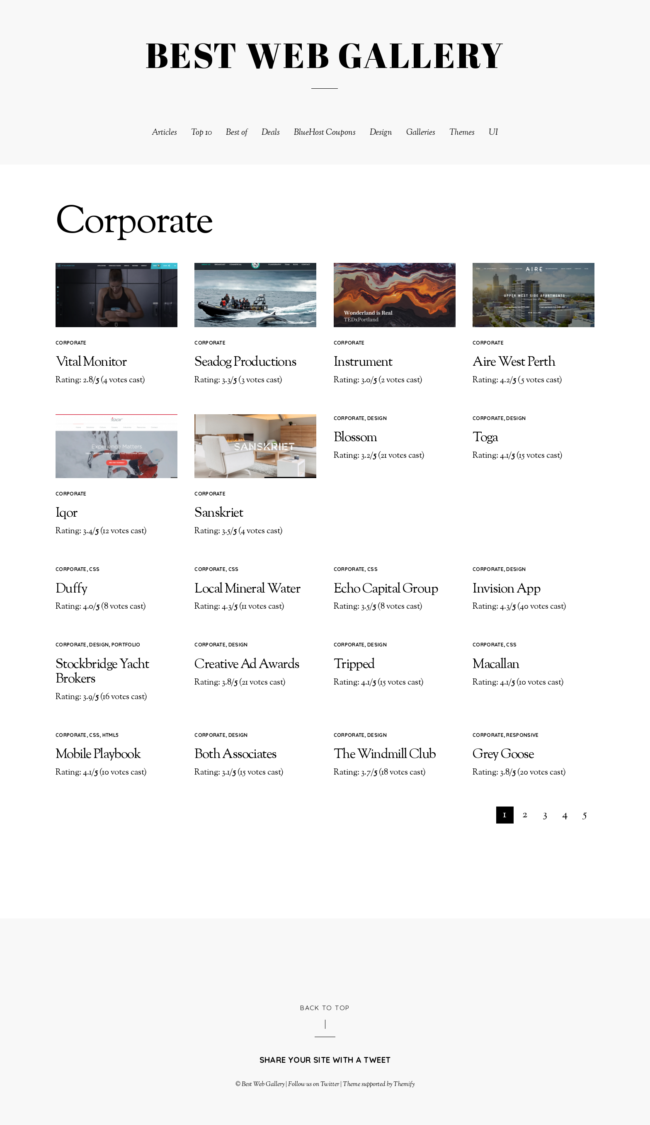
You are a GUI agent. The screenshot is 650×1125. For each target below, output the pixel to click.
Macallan (496, 664)
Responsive (522, 735)
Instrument (363, 362)
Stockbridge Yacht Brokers (102, 672)
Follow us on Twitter (313, 1084)
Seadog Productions (245, 362)
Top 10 (201, 133)
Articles (164, 133)
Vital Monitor (91, 362)
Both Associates (235, 754)
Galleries (420, 133)
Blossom (355, 437)
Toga (485, 437)
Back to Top (325, 1008)
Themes (462, 133)
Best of (236, 133)
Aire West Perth (514, 362)
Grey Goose (503, 754)
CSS (94, 569)
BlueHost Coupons (325, 133)
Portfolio (126, 644)
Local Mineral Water (247, 589)
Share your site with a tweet (325, 1060)
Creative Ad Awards (246, 664)
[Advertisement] (325, 959)
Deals (271, 133)
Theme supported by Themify (379, 1084)
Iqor (67, 513)
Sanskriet (218, 513)
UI (493, 133)
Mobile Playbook (98, 754)
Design (381, 133)
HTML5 (110, 735)
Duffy (71, 589)
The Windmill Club (385, 754)
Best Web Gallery (263, 1084)
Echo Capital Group (386, 589)
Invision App (506, 589)
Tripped (354, 664)
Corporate (71, 343)
